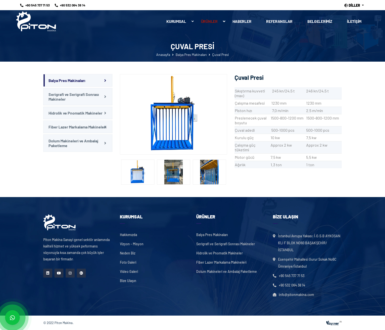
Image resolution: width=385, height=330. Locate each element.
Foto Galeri (128, 262)
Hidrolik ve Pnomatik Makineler (75, 113)
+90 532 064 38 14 (70, 5)
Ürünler (213, 21)
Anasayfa (163, 54)
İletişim (354, 21)
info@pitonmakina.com (296, 294)
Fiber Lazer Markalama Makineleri (77, 126)
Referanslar (279, 21)
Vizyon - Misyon (132, 244)
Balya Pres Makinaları (191, 54)
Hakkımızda (128, 235)
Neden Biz (127, 253)
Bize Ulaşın (128, 281)
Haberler (242, 21)
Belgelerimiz (319, 21)
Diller (352, 5)
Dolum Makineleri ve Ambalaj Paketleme (73, 143)
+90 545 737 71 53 (35, 5)
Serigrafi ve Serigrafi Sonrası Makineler (73, 96)
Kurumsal (176, 21)
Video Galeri (129, 271)
